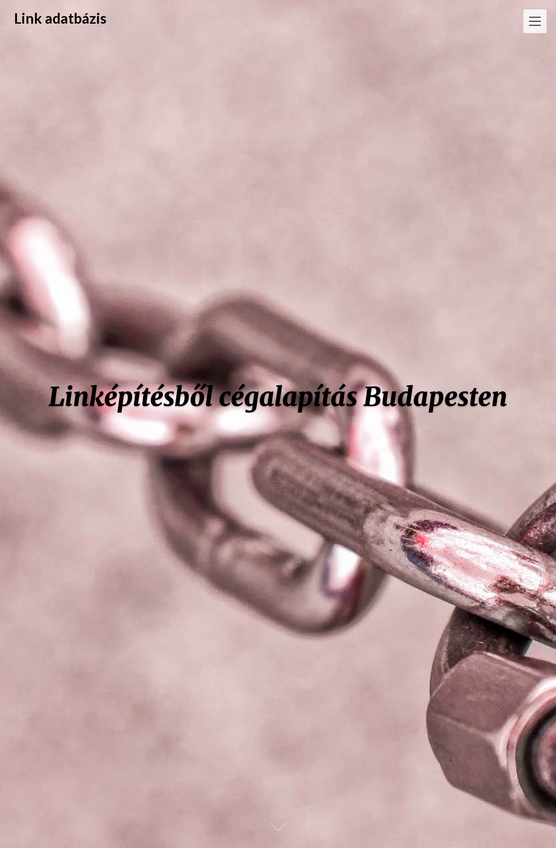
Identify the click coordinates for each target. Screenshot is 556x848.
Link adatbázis (60, 17)
